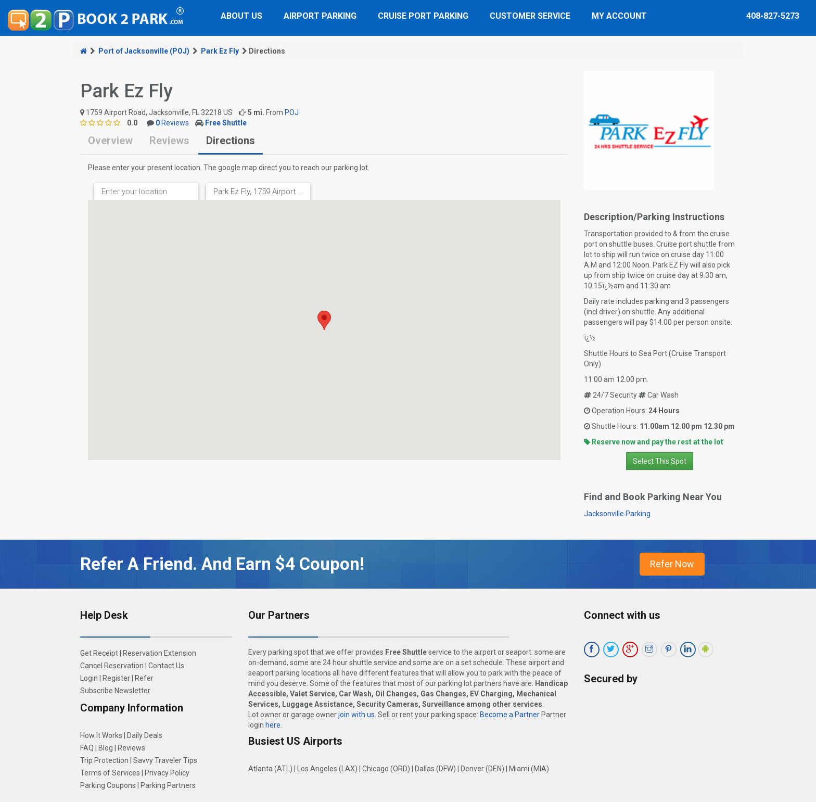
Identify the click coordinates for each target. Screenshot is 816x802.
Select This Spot (659, 461)
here (272, 725)
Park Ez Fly (220, 51)
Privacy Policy (167, 773)
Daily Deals (144, 735)
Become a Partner (510, 714)
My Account (619, 16)
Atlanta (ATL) (270, 769)
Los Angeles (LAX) (327, 769)
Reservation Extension (159, 653)
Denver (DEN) (482, 769)
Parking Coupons (108, 785)
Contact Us (166, 665)
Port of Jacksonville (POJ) (143, 51)
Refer (144, 678)
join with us (356, 714)
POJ (292, 112)
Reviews (172, 123)
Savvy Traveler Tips (165, 760)
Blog (105, 748)
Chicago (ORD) (386, 769)
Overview (110, 140)
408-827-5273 (772, 16)
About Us (241, 16)
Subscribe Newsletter (115, 690)
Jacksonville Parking (617, 514)
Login (89, 678)
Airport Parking (320, 16)
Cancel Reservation (112, 665)
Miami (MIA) (529, 769)
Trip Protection (104, 760)
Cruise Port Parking (423, 16)
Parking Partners (168, 785)
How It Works (101, 735)
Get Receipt (99, 653)
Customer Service (530, 16)
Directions (230, 140)
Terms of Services (110, 773)
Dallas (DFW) (435, 769)
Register (116, 678)
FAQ (87, 748)
